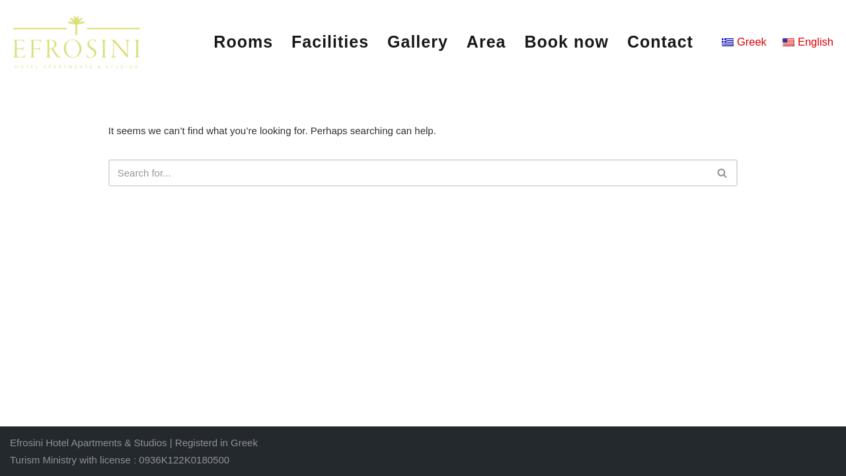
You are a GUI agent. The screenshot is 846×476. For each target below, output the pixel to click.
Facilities (330, 41)
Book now (566, 41)
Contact (660, 41)
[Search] (408, 172)
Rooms (243, 41)
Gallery (417, 41)
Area (486, 41)
